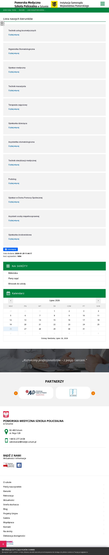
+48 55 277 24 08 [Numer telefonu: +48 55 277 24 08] (17, 439)
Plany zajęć (13, 278)
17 (84, 320)
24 (84, 324)
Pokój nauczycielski (12, 486)
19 (11, 324)
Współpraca (8, 522)
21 (40, 324)
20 (25, 324)
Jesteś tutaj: (7, 10)
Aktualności (8, 500)
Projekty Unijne (10, 513)
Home (14, 10)
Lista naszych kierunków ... (34, 10)
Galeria (6, 518)
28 (40, 329)
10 (84, 315)
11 (98, 315)
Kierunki (20, 10)
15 (54, 320)
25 (98, 324)
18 (98, 320)
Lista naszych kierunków (18, 18)
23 (69, 324)
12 (11, 320)
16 (69, 320)
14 (40, 320)
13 (25, 320)
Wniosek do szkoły (17, 283)
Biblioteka (13, 273)
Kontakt (7, 527)
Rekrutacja (8, 495)
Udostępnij (10, 249)
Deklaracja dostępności (14, 535)
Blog (5, 509)
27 (25, 329)
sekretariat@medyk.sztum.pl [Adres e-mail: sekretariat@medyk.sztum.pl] (22, 441)
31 (84, 329)
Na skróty (20, 266)
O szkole (7, 482)
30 (69, 329)
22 (54, 324)
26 (11, 329)
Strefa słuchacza (11, 504)
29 (54, 329)
